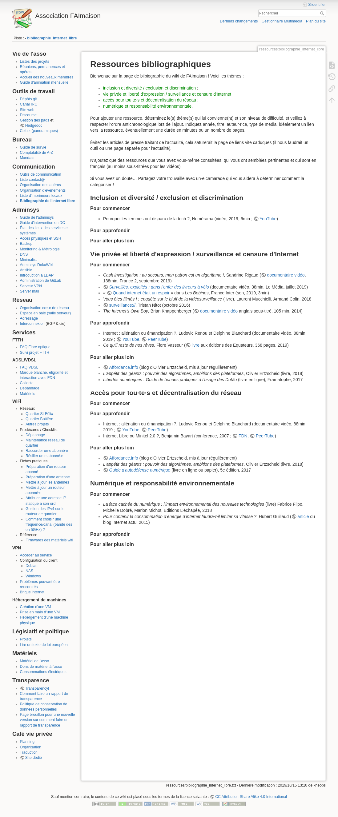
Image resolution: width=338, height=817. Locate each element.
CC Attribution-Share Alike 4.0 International (251, 797)
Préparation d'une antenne (48, 477)
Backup (26, 243)
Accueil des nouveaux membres (47, 77)
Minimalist (28, 259)
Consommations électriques (43, 672)
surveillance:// (122, 305)
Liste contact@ (32, 179)
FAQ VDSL (29, 367)
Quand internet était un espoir (141, 292)
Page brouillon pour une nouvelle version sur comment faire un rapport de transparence (47, 719)
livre (195, 345)
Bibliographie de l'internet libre (47, 201)
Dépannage (29, 388)
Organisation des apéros (40, 185)
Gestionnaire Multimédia (282, 21)
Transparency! (37, 688)
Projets (26, 639)
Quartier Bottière (39, 419)
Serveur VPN (31, 286)
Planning (27, 741)
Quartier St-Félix (39, 414)
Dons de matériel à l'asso (41, 666)
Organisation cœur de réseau (44, 308)
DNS (24, 254)
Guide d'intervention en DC (42, 223)
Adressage (29, 318)
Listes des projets (34, 61)
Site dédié (33, 757)
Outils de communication (40, 174)
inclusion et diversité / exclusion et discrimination (149, 88)
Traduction (29, 752)
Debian (32, 566)
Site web (27, 110)
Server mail (29, 291)
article (303, 516)
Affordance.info (123, 367)
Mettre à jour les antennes (47, 482)
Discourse (28, 115)
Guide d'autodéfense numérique (140, 470)
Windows (33, 576)
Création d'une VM (35, 607)
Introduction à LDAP (37, 275)
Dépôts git (28, 99)
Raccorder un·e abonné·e (47, 450)
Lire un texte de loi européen (44, 645)
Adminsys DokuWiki (36, 265)
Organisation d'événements (43, 190)
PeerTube (157, 339)
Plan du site (316, 21)
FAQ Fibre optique (35, 347)
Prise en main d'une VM (40, 612)
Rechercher (323, 13)
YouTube (268, 218)
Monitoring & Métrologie (40, 249)
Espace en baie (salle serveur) (45, 313)
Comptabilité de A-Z (36, 152)
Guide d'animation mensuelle (44, 82)
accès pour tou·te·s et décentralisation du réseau (149, 100)
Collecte (27, 383)
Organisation (30, 747)
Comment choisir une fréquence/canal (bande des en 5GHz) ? (49, 524)
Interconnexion (32, 323)
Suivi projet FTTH (34, 352)
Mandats (27, 158)
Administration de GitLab (40, 280)
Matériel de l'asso (34, 661)
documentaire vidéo (285, 275)
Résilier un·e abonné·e (44, 456)
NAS (29, 571)
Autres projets (37, 424)
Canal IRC (29, 104)
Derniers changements (239, 21)
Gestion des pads (34, 120)
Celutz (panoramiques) (39, 131)
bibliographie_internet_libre (52, 38)
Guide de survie (33, 147)
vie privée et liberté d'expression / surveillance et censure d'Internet (167, 94)
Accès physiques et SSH (40, 238)
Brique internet (32, 592)
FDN (243, 435)
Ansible (26, 270)
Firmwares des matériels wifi (49, 540)
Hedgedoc (33, 125)
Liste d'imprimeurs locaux (41, 195)
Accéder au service (36, 555)
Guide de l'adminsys (37, 217)
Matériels (27, 394)
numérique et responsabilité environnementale (147, 106)
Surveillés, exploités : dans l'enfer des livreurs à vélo (159, 287)
